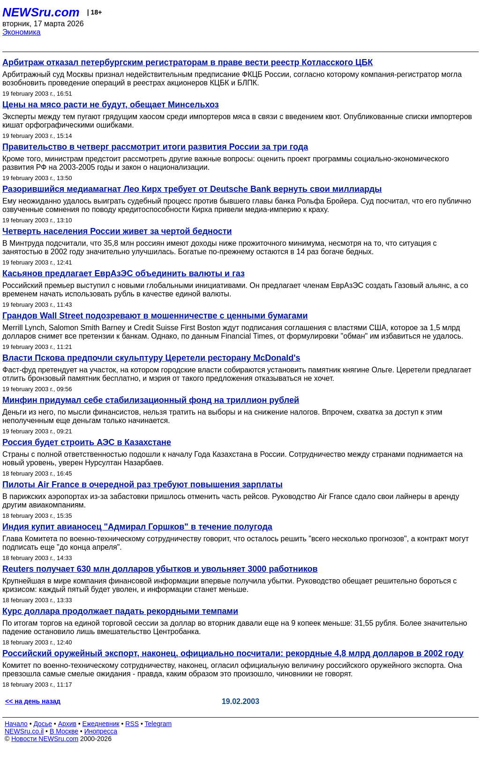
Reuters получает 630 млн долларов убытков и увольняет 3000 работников (160, 569)
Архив (67, 723)
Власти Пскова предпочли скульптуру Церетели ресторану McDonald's (151, 358)
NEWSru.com (41, 12)
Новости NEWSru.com (44, 738)
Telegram (158, 723)
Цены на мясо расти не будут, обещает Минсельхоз (110, 104)
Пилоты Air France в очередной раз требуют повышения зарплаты (142, 484)
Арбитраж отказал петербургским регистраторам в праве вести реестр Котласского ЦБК (187, 62)
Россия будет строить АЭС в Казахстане (86, 442)
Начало (16, 723)
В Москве (64, 731)
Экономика (21, 32)
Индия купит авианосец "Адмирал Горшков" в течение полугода (137, 526)
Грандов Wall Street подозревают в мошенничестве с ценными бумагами (155, 315)
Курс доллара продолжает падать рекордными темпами (120, 611)
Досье (42, 723)
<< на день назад (32, 701)
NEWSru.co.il (24, 731)
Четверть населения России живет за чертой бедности (117, 231)
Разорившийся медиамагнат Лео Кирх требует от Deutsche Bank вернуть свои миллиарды (192, 189)
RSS (132, 723)
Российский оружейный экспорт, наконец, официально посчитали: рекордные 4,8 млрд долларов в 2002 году (233, 653)
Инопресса (101, 731)
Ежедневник (101, 723)
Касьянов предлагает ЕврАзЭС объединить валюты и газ (123, 273)
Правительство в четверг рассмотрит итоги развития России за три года (155, 146)
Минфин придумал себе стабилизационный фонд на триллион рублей (150, 400)
